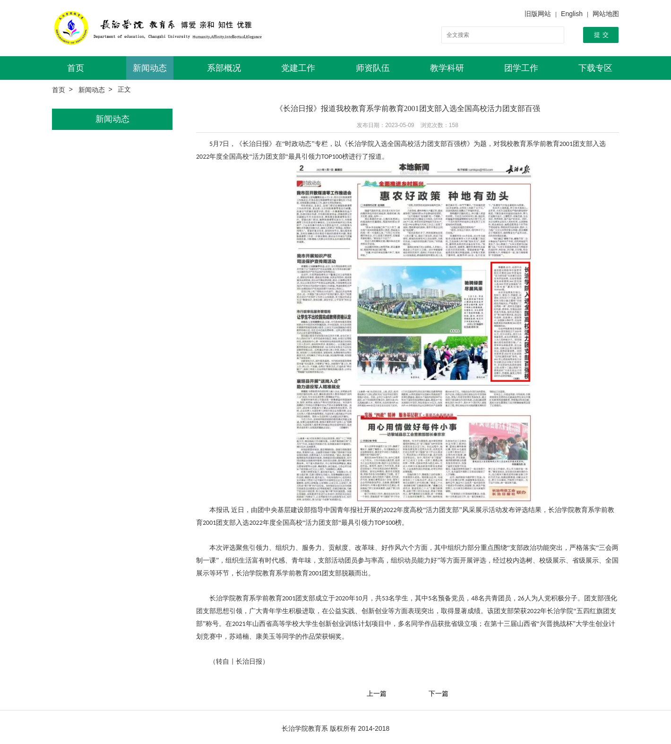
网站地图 (606, 13)
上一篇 (377, 693)
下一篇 (438, 693)
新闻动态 (150, 68)
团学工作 (521, 68)
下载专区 (595, 68)
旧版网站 (538, 13)
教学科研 (447, 68)
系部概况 (224, 68)
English (572, 13)
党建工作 (298, 68)
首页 (75, 68)
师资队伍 (373, 68)
